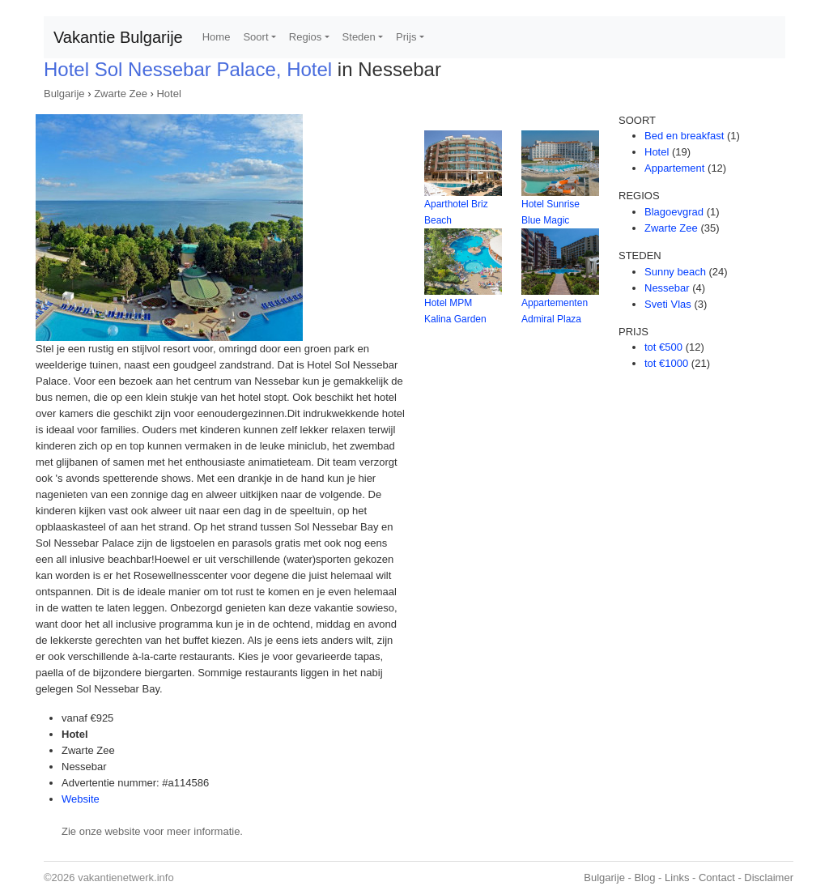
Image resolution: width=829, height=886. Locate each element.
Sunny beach (675, 272)
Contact (717, 877)
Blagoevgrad (674, 212)
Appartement (674, 168)
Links (677, 877)
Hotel (168, 93)
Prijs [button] (406, 37)
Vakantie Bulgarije (118, 37)
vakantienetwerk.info (126, 877)
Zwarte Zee (120, 93)
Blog (644, 877)
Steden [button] (359, 37)
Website (81, 799)
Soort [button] (255, 37)
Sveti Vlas (667, 304)
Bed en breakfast (684, 136)
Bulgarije (64, 93)
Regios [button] (305, 37)
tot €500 (663, 347)
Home (216, 37)
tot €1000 (666, 363)
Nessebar (667, 288)
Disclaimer (768, 877)
